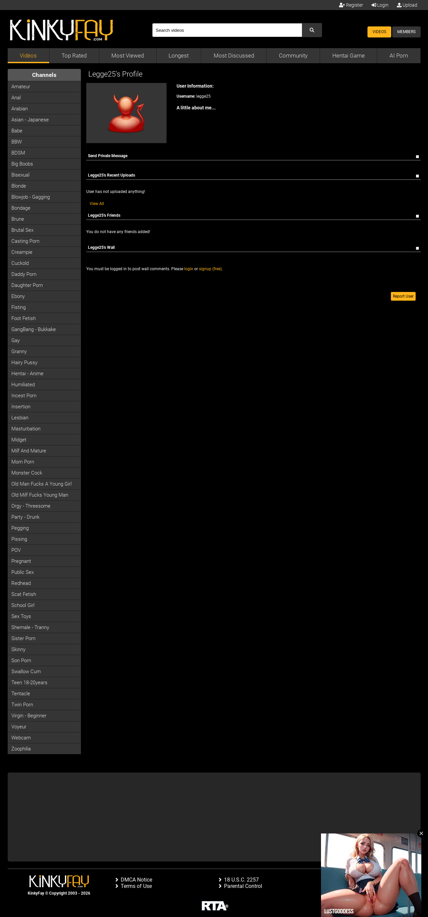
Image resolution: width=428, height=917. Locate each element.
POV (16, 550)
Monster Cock (26, 473)
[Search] (227, 30)
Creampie (21, 252)
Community (293, 55)
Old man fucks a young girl (41, 484)
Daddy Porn (23, 274)
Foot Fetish (23, 318)
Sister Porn (23, 638)
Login (380, 5)
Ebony (18, 296)
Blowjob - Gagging (30, 197)
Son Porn (21, 660)
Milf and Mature (28, 451)
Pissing (19, 539)
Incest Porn (23, 396)
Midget (18, 440)
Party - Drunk (25, 517)
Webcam (21, 738)
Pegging (20, 528)
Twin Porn (22, 705)
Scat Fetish (23, 594)
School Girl (22, 605)
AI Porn (399, 55)
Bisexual (20, 175)
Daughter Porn (27, 285)
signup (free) (210, 269)
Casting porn (25, 241)
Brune (17, 219)
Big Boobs (22, 164)
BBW (16, 142)
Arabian (19, 109)
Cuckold (20, 263)
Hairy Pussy (24, 363)
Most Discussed (234, 55)
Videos (379, 31)
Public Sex (22, 572)
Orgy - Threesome (30, 506)
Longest (179, 55)
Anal (16, 98)
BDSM (18, 153)
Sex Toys (21, 616)
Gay (15, 340)
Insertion (20, 407)
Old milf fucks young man (39, 495)
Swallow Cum (26, 672)
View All (97, 203)
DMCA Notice (136, 880)
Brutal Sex (22, 230)
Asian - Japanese (30, 120)
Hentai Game (348, 55)
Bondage (20, 208)
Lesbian (19, 418)
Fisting (18, 307)
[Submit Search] (312, 30)
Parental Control (243, 886)
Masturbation (25, 429)
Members (406, 31)
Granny (19, 351)
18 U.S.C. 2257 (241, 880)
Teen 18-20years (29, 683)
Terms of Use (136, 886)
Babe (16, 131)
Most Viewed (127, 55)
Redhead (21, 583)
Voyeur (18, 727)
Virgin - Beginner (28, 716)
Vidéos (28, 55)
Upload (407, 5)
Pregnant (21, 561)
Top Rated (74, 55)
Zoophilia (21, 749)
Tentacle (20, 694)
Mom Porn (22, 462)
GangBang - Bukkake (33, 329)
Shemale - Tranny (30, 627)
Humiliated (23, 385)
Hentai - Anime (27, 374)
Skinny (18, 649)
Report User (403, 296)
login (188, 269)
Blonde (18, 186)
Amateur (20, 87)
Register (351, 5)
